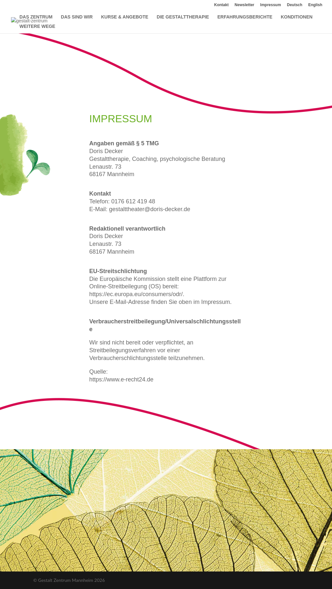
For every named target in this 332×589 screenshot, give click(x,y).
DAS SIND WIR (77, 17)
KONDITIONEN (297, 17)
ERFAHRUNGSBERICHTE (244, 17)
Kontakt (221, 5)
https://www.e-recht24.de (121, 379)
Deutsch (294, 5)
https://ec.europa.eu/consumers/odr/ (136, 294)
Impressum (270, 5)
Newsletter (245, 5)
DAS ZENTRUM (36, 17)
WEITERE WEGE (37, 26)
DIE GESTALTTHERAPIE (183, 17)
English (315, 5)
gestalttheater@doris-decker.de (149, 209)
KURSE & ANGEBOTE (124, 17)
